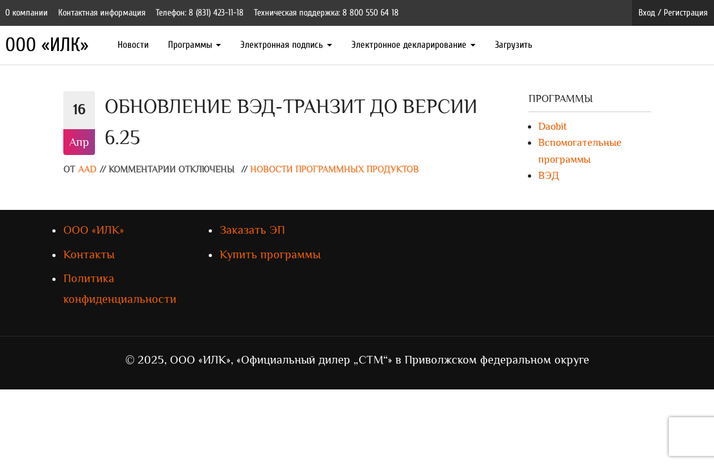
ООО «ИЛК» (47, 45)
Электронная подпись (286, 44)
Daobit (552, 126)
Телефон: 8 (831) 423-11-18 (200, 12)
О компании (26, 12)
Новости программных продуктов (334, 169)
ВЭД (548, 175)
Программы (194, 44)
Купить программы (270, 254)
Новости (133, 44)
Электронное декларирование (414, 44)
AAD (87, 169)
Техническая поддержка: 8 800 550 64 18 (326, 12)
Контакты (88, 254)
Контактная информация (101, 12)
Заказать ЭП (252, 229)
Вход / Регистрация (673, 12)
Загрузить (513, 44)
